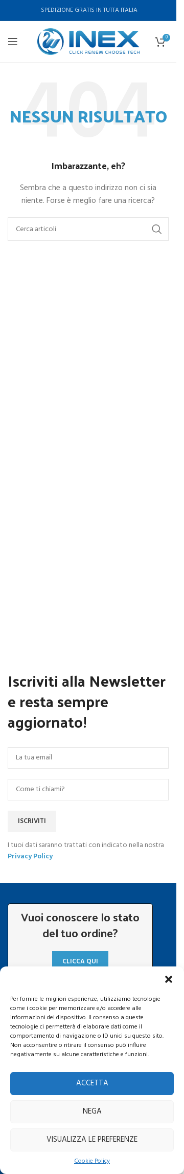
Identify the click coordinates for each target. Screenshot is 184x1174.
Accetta (92, 1083)
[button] (169, 979)
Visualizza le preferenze (92, 1140)
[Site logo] (88, 42)
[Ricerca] (88, 229)
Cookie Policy (92, 1161)
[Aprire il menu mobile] (13, 41)
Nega (92, 1111)
